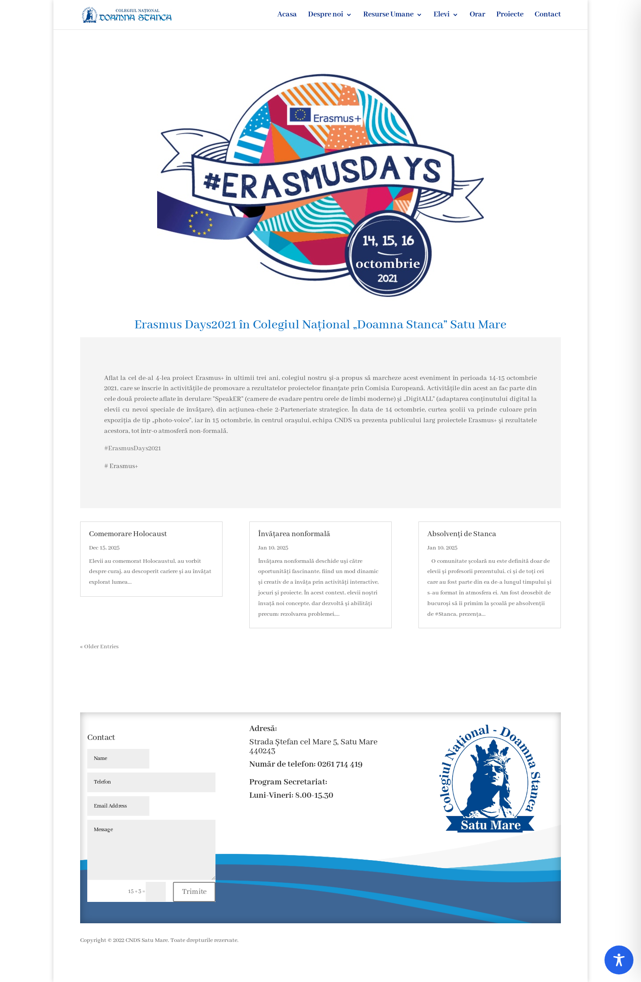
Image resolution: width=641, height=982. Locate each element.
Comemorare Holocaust (128, 534)
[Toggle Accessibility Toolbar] (619, 960)
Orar (477, 15)
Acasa (287, 15)
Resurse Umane (388, 15)
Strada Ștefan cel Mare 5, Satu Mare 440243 (313, 746)
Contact (548, 15)
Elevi (442, 15)
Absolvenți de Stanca (461, 534)
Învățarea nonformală (294, 534)
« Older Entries (99, 647)
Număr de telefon (281, 764)
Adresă (262, 728)
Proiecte (509, 15)
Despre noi (325, 15)
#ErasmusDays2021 (132, 449)
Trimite (194, 892)
